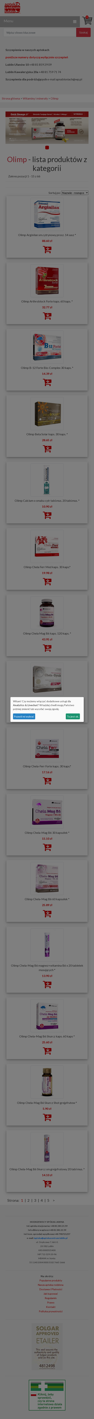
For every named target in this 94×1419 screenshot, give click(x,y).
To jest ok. (73, 716)
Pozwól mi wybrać (24, 716)
